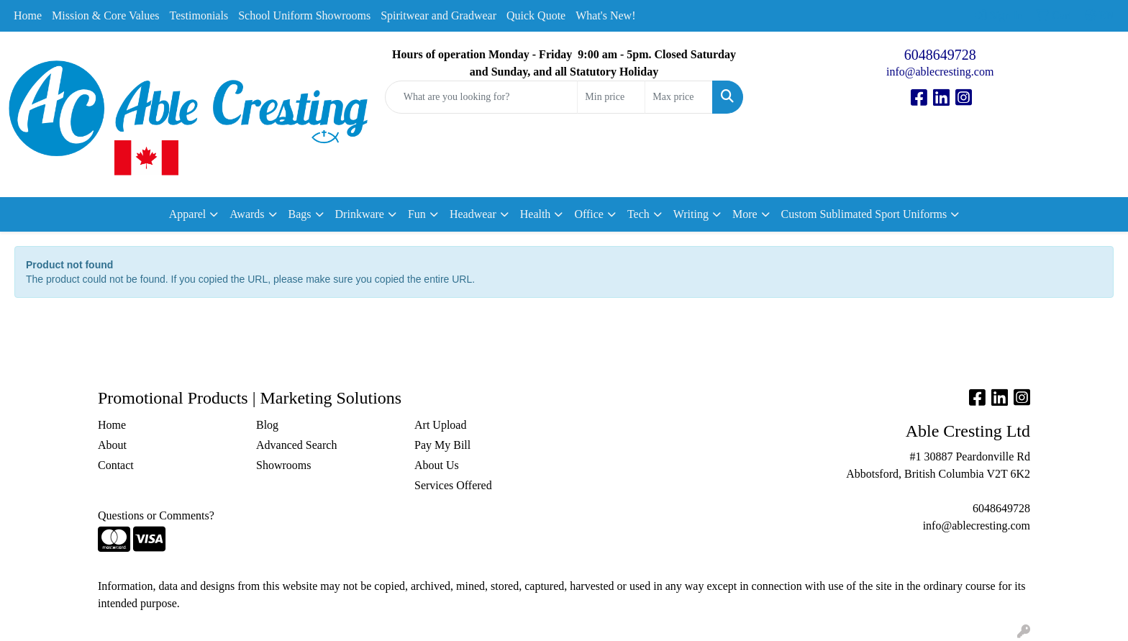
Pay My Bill (442, 445)
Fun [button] (417, 214)
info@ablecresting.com (939, 71)
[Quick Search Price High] (679, 97)
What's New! (605, 15)
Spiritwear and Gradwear (438, 15)
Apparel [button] (187, 214)
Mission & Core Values (105, 15)
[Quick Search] (481, 97)
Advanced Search (296, 445)
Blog (267, 425)
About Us (436, 465)
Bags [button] (299, 214)
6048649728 (940, 55)
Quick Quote (535, 15)
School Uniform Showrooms (304, 15)
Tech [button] (638, 214)
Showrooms (283, 465)
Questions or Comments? (156, 515)
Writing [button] (691, 214)
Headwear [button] (473, 214)
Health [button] (535, 214)
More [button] (745, 214)
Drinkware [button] (359, 214)
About (112, 445)
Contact (116, 465)
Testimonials (199, 15)
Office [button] (589, 214)
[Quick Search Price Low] (611, 97)
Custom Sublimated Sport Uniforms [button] (864, 214)
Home (28, 15)
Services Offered (453, 485)
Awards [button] (246, 214)
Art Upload (440, 425)
